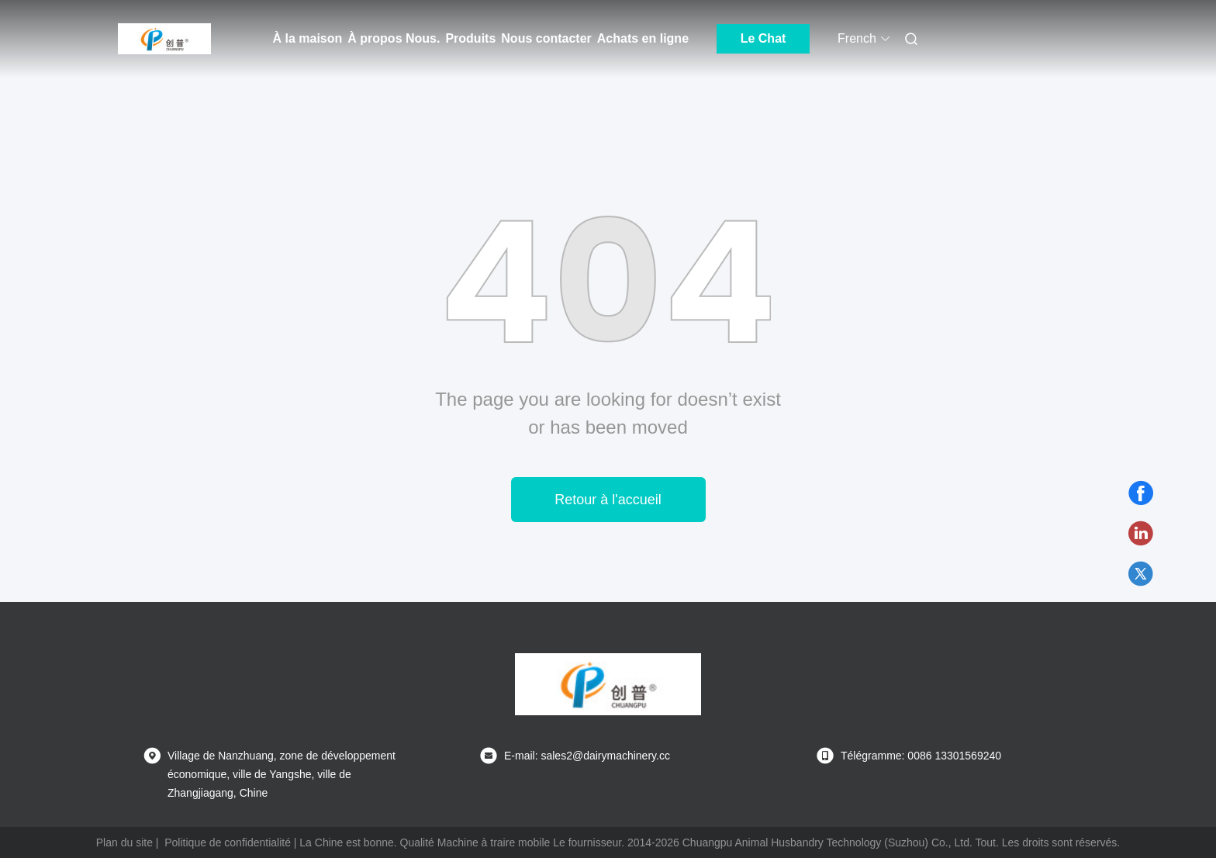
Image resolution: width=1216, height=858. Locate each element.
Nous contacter (546, 38)
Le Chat (763, 38)
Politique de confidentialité (227, 842)
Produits (470, 38)
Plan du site (124, 842)
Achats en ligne (643, 38)
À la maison (308, 38)
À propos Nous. (393, 38)
